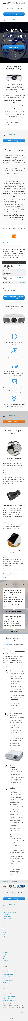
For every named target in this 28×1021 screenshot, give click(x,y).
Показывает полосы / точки (9, 974)
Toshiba (4, 958)
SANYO (4, 954)
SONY (4, 956)
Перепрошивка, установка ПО (10, 991)
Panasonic (5, 952)
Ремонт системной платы (9, 1000)
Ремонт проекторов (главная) (10, 912)
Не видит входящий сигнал (9, 972)
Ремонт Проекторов (8, 243)
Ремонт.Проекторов (7, 644)
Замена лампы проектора (9, 998)
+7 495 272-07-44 (12, 19)
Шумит (4, 982)
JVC (4, 938)
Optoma (4, 950)
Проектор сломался (7, 984)
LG (3, 940)
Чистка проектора (7, 993)
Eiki (3, 930)
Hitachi (4, 934)
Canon (4, 929)
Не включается (6, 969)
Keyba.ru (11, 1018)
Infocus (4, 936)
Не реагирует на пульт (8, 980)
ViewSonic (5, 960)
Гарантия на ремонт (7, 916)
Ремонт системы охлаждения (10, 996)
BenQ (4, 927)
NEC (4, 949)
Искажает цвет (6, 976)
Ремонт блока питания (8, 994)
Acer (4, 925)
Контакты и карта (7, 918)
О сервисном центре (8, 914)
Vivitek (4, 962)
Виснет (4, 978)
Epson (4, 932)
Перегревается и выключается (10, 971)
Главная (5, 881)
